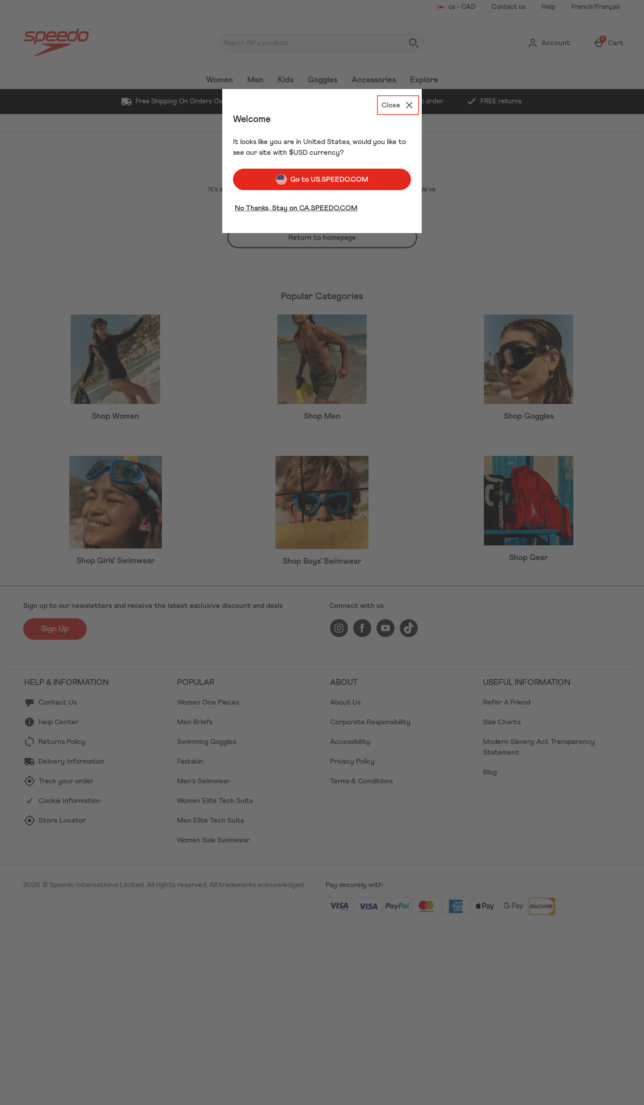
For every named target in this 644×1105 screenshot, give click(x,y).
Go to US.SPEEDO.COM (322, 179)
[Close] (398, 105)
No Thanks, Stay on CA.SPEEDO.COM (296, 208)
